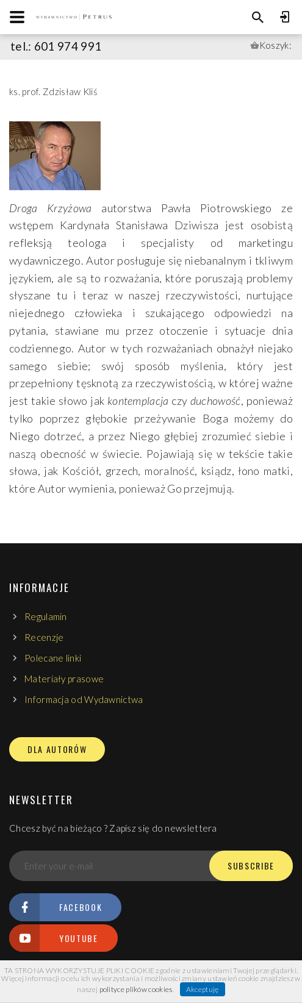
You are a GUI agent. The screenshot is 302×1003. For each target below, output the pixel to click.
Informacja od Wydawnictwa (83, 699)
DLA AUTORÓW (57, 749)
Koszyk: (275, 45)
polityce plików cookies (136, 989)
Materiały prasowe (64, 678)
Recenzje (43, 637)
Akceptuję (202, 989)
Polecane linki (52, 657)
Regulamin (45, 616)
